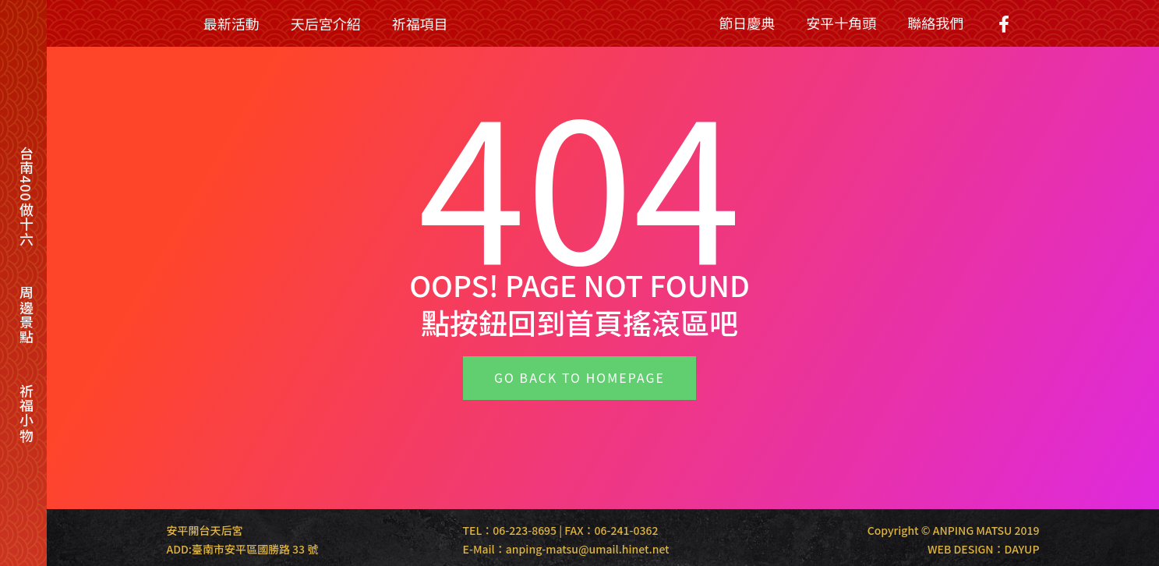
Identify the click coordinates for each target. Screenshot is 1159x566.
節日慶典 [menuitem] (747, 22)
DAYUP (1022, 549)
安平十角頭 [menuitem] (841, 22)
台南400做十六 (26, 196)
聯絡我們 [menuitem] (935, 22)
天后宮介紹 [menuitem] (326, 23)
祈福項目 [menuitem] (420, 23)
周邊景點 (26, 315)
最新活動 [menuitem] (231, 23)
